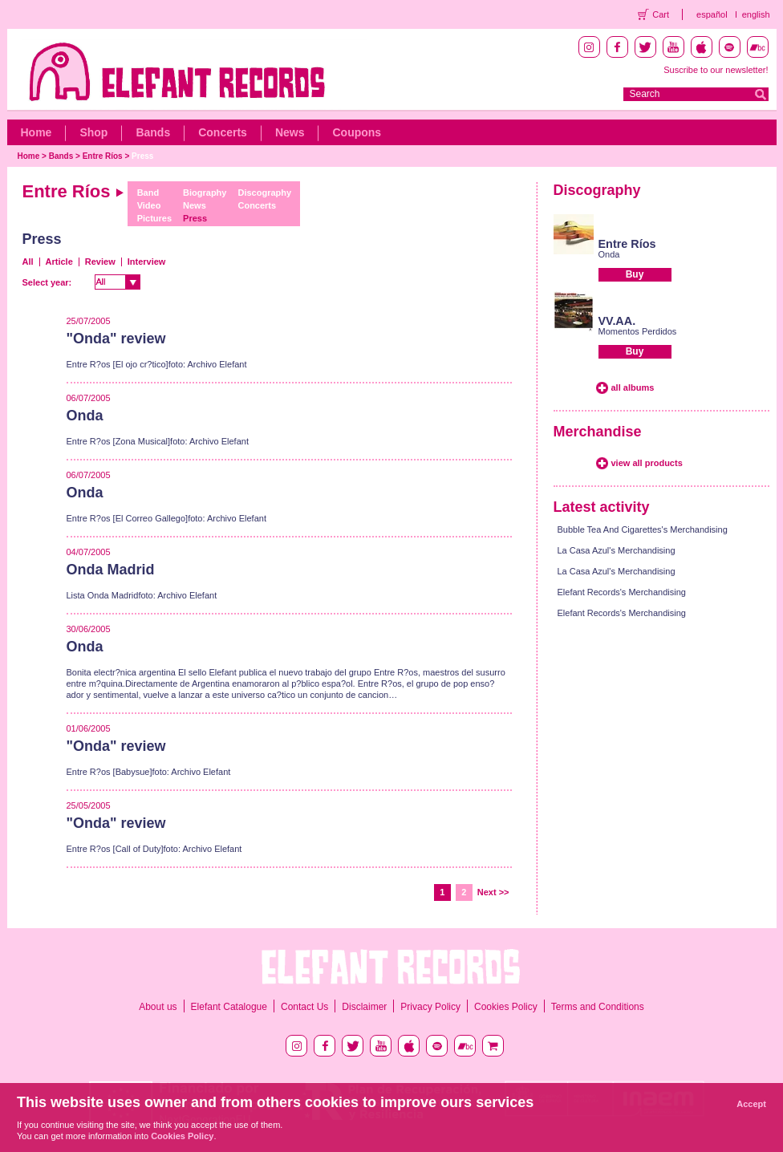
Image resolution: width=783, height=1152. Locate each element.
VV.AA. (617, 320)
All (28, 261)
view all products (647, 463)
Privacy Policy (430, 1006)
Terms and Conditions (597, 1006)
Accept (751, 1104)
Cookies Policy (506, 1006)
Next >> (493, 892)
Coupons (356, 132)
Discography (264, 192)
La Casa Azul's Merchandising (616, 550)
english (756, 14)
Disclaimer (364, 1006)
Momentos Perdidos (637, 331)
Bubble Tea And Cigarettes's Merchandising (643, 529)
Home (36, 132)
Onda (609, 254)
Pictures (154, 218)
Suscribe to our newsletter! (715, 70)
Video (149, 205)
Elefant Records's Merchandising (622, 592)
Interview (147, 261)
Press (142, 156)
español (712, 14)
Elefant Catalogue (229, 1006)
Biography (204, 192)
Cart (660, 14)
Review (100, 261)
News (290, 132)
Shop (93, 132)
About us (157, 1006)
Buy (635, 274)
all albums (633, 387)
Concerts (222, 132)
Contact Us (304, 1006)
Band (148, 192)
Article (59, 261)
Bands (153, 132)
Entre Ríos (103, 156)
